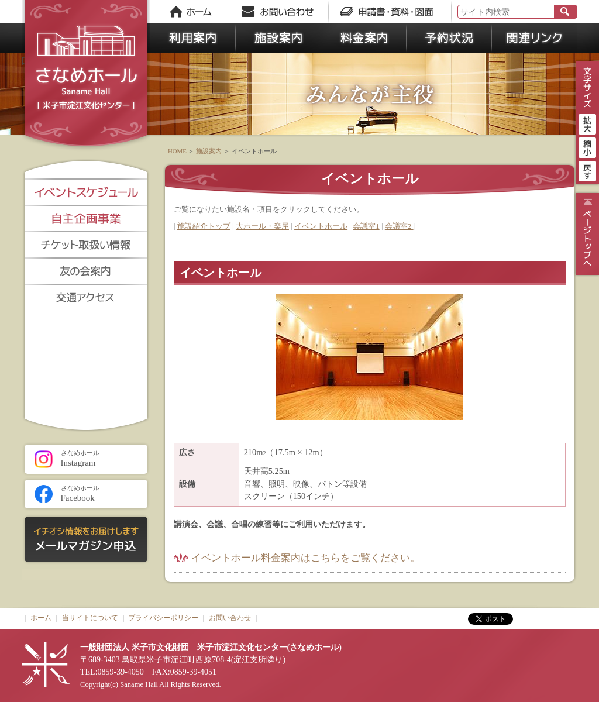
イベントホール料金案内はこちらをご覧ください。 (305, 557)
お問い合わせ (230, 617)
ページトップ (586, 234)
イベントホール (320, 226)
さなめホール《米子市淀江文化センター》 (86, 76)
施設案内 (209, 150)
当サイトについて (90, 617)
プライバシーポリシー (163, 617)
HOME (178, 150)
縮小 (587, 146)
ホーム (40, 617)
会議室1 (366, 226)
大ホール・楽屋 (262, 226)
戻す (587, 169)
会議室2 (399, 226)
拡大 (587, 123)
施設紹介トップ (203, 226)
